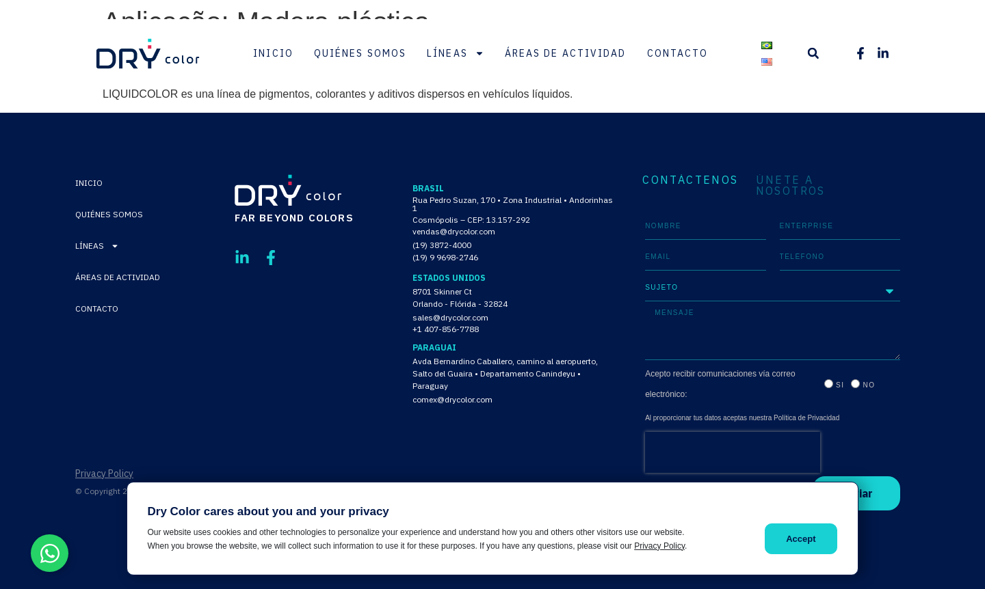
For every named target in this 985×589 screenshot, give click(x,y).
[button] (813, 53)
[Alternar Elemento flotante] (49, 553)
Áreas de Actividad (566, 53)
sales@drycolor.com (450, 317)
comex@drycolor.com (452, 399)
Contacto (678, 53)
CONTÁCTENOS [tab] (690, 180)
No (869, 385)
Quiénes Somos (360, 53)
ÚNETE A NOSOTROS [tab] (791, 185)
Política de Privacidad (806, 418)
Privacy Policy (104, 473)
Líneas (455, 53)
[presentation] (732, 452)
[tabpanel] (772, 361)
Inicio (273, 53)
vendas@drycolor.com (453, 231)
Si (840, 385)
